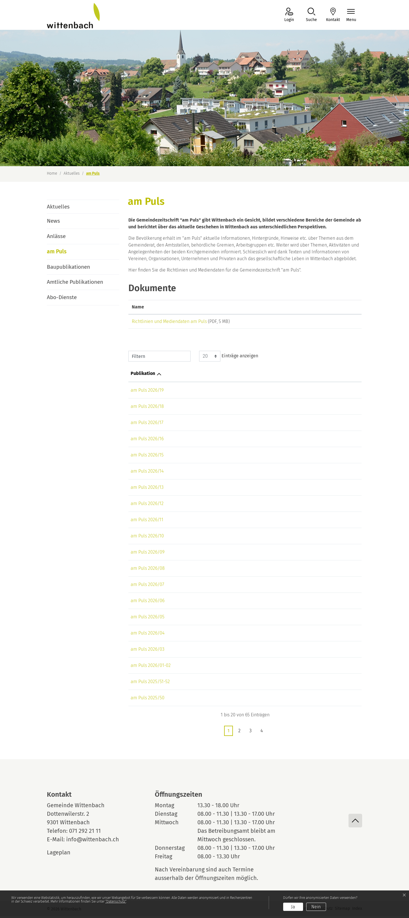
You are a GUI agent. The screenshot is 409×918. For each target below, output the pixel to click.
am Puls (63, 253)
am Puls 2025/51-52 (150, 683)
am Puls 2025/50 (147, 699)
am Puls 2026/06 (147, 602)
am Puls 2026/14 (147, 473)
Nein (316, 906)
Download (336, 322)
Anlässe (56, 236)
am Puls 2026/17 (147, 424)
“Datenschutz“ (115, 902)
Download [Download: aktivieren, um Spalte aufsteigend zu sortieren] (323, 307)
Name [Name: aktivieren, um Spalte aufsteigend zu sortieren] (138, 307)
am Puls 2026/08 (148, 570)
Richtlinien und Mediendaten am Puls (169, 321)
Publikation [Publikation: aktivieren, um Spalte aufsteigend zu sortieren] (143, 375)
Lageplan (64, 854)
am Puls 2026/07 (147, 586)
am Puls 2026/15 (147, 457)
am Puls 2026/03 (147, 651)
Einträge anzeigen (228, 358)
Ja (293, 906)
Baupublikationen (68, 267)
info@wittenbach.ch (92, 841)
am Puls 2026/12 (147, 505)
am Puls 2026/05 (147, 618)
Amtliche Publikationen (75, 282)
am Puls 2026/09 (147, 554)
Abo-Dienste (62, 297)
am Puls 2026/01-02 (151, 667)
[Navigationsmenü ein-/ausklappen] (351, 15)
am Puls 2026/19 (147, 392)
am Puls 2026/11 (147, 521)
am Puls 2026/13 (147, 489)
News (53, 221)
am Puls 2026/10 (147, 538)
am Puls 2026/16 (147, 440)
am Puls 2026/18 (147, 408)
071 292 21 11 (85, 832)
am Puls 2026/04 (147, 635)
